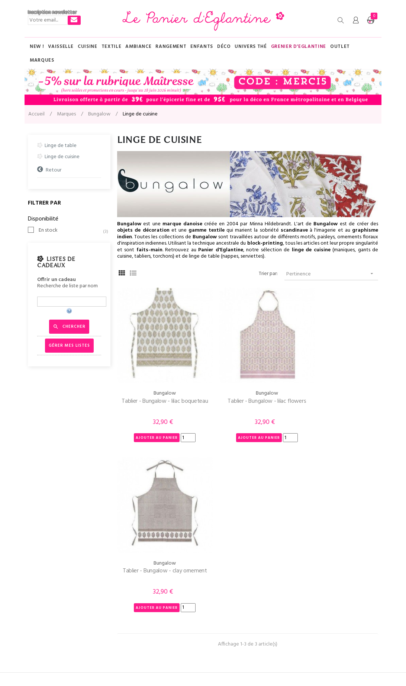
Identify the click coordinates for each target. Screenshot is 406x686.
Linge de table (61, 145)
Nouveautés (219, 617)
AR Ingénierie (190, 667)
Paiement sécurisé (137, 602)
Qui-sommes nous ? (138, 572)
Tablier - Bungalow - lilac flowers (248, 388)
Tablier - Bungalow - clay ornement (337, 393)
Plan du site (219, 587)
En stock (71, 230)
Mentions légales (126, 667)
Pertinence (332, 273)
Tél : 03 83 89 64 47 (49, 572)
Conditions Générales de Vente (152, 617)
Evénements (220, 602)
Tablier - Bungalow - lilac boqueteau (158, 393)
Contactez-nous (46, 587)
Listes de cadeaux (56, 262)
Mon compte (43, 602)
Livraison (126, 587)
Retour (53, 170)
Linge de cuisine (62, 157)
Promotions (219, 632)
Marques (215, 572)
